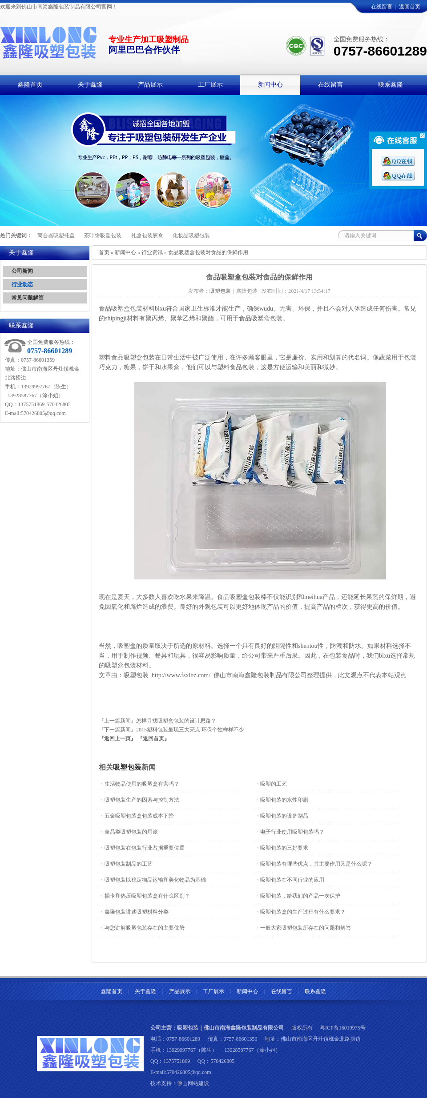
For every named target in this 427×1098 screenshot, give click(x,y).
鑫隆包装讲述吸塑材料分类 (135, 912)
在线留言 (381, 7)
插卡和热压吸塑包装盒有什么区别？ (145, 896)
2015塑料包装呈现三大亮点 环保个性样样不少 (190, 730)
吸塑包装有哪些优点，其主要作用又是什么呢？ (314, 864)
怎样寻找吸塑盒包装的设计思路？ (176, 721)
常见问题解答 (28, 298)
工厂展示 (213, 991)
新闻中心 (125, 252)
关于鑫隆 (145, 991)
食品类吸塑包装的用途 (129, 832)
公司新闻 (22, 271)
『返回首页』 (153, 738)
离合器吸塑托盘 (56, 235)
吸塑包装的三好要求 (282, 848)
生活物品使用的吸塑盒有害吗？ (140, 784)
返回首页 (409, 7)
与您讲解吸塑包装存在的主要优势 (143, 928)
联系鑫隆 (315, 991)
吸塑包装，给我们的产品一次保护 (298, 896)
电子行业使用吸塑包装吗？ (290, 832)
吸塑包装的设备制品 (282, 816)
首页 (104, 252)
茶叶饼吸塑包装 (102, 235)
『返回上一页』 (117, 738)
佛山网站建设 (193, 1083)
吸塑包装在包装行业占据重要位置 (143, 848)
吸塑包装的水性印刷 (282, 800)
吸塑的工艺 (272, 784)
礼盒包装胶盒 (147, 235)
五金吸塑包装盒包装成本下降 (137, 816)
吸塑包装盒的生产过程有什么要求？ (301, 912)
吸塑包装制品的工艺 (127, 864)
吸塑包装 (127, 767)
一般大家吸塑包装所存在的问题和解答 (304, 928)
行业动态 (22, 284)
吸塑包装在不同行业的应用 (290, 880)
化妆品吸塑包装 (191, 235)
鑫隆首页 (111, 991)
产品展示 (179, 991)
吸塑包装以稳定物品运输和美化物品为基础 (153, 880)
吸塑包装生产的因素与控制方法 (140, 800)
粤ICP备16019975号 (343, 1028)
